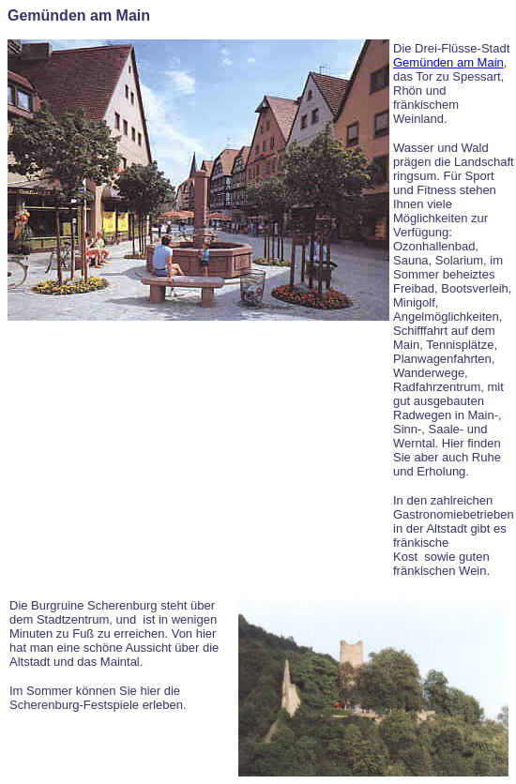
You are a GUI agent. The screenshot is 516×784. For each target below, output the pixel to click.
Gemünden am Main (448, 62)
